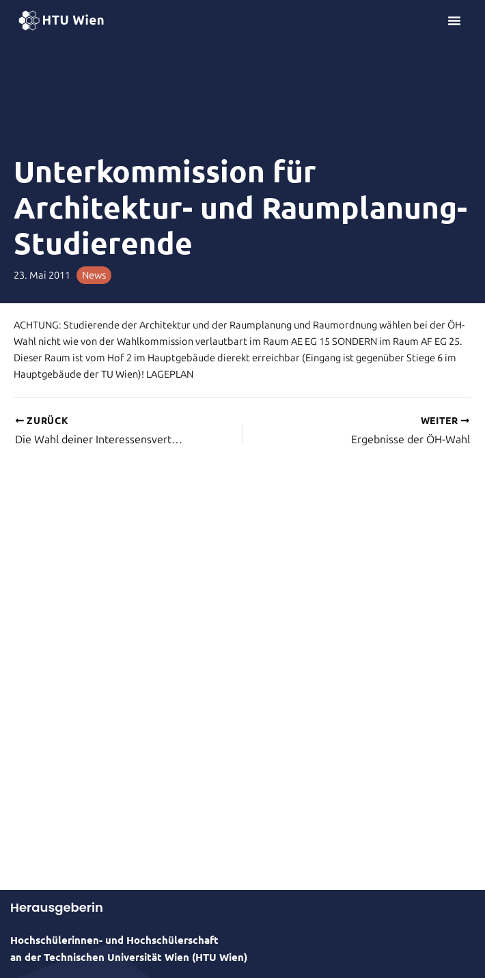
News (94, 275)
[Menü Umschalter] (454, 20)
